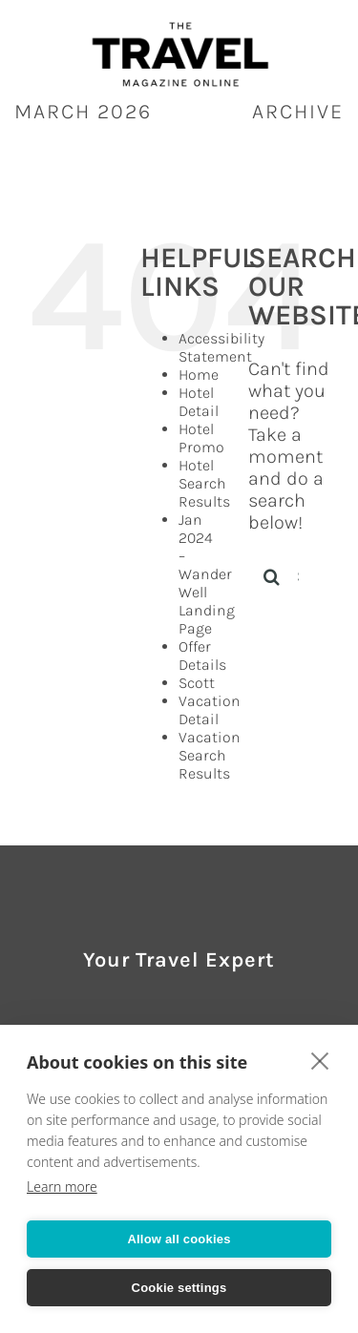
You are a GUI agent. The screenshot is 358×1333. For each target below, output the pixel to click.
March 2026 (83, 111)
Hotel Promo (201, 438)
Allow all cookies (178, 1239)
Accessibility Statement (221, 347)
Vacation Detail (210, 710)
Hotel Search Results (204, 483)
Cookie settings (179, 1288)
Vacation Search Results (210, 755)
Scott (197, 683)
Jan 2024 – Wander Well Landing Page (207, 573)
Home (199, 374)
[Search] (272, 576)
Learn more (62, 1186)
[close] (320, 1060)
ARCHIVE (298, 111)
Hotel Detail (199, 402)
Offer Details (202, 655)
